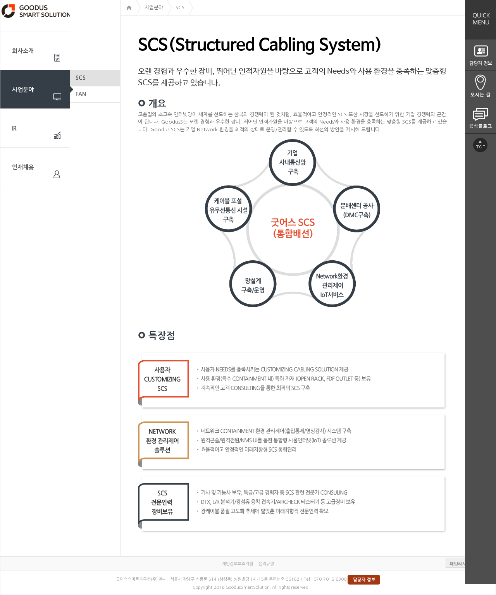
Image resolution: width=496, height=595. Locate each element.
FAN (81, 94)
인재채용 (23, 167)
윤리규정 (266, 564)
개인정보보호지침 (237, 564)
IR (14, 128)
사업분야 (23, 90)
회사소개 (23, 51)
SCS (81, 78)
